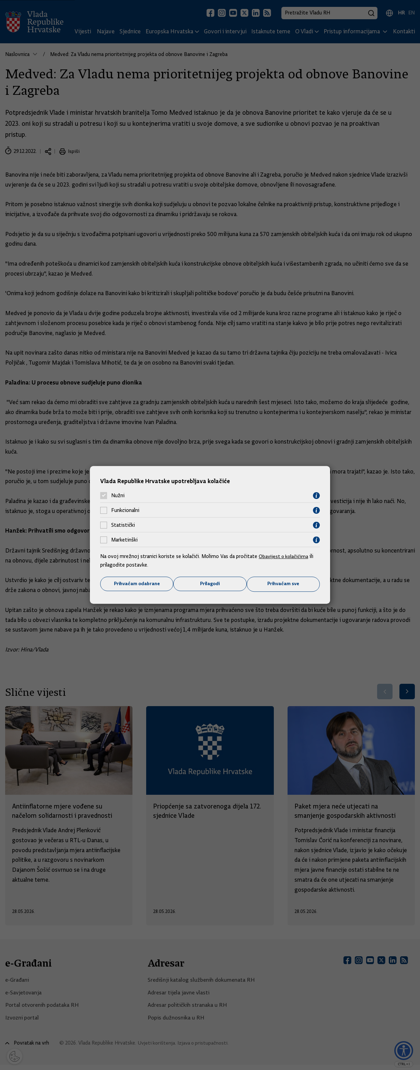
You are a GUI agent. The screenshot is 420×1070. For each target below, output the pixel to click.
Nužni (118, 495)
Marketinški (124, 540)
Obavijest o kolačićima (284, 556)
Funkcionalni (125, 510)
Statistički (123, 525)
